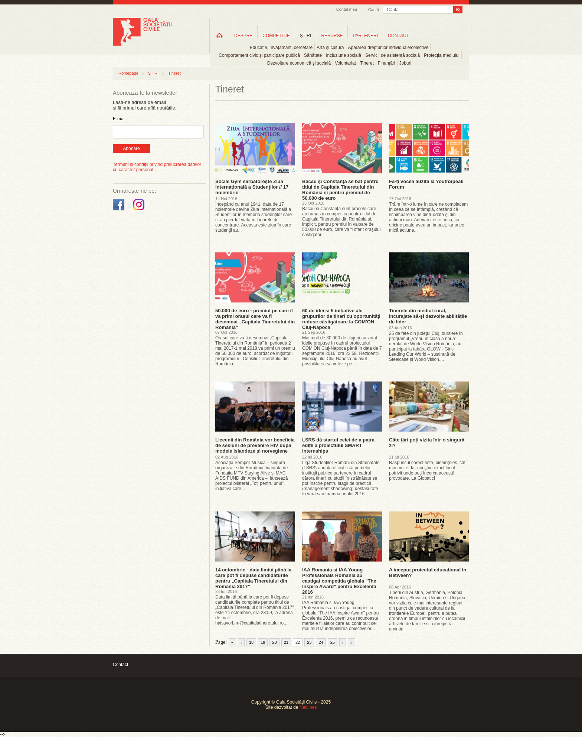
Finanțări (386, 63)
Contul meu (346, 9)
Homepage (128, 73)
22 (297, 642)
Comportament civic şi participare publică (259, 55)
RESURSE (332, 35)
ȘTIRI (153, 73)
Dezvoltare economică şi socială (299, 63)
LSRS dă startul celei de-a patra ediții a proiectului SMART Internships (338, 445)
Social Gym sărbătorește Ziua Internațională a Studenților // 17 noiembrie (251, 187)
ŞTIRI (305, 35)
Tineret (367, 63)
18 (251, 642)
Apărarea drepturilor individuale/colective (388, 47)
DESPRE (243, 35)
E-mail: (120, 118)
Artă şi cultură (330, 47)
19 (263, 642)
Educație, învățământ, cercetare (281, 47)
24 (320, 642)
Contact (120, 664)
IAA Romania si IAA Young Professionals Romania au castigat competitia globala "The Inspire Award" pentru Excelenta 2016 (339, 581)
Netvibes (308, 707)
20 (274, 642)
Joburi (405, 63)
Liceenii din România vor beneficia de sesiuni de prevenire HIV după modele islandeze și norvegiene (255, 445)
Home (219, 35)
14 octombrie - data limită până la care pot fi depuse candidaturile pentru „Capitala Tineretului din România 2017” (253, 578)
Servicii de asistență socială (392, 55)
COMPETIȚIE (276, 35)
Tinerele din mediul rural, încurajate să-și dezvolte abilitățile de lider (428, 316)
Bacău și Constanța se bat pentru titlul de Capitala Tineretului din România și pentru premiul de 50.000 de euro (340, 190)
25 (332, 642)
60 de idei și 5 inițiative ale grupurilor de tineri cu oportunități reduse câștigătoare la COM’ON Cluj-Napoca (341, 319)
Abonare (131, 148)
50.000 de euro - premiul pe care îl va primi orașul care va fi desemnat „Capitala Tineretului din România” (255, 319)
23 (309, 642)
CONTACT (398, 35)
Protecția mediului (441, 55)
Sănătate (313, 55)
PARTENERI (365, 35)
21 (286, 642)
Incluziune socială (343, 55)
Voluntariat (345, 63)
